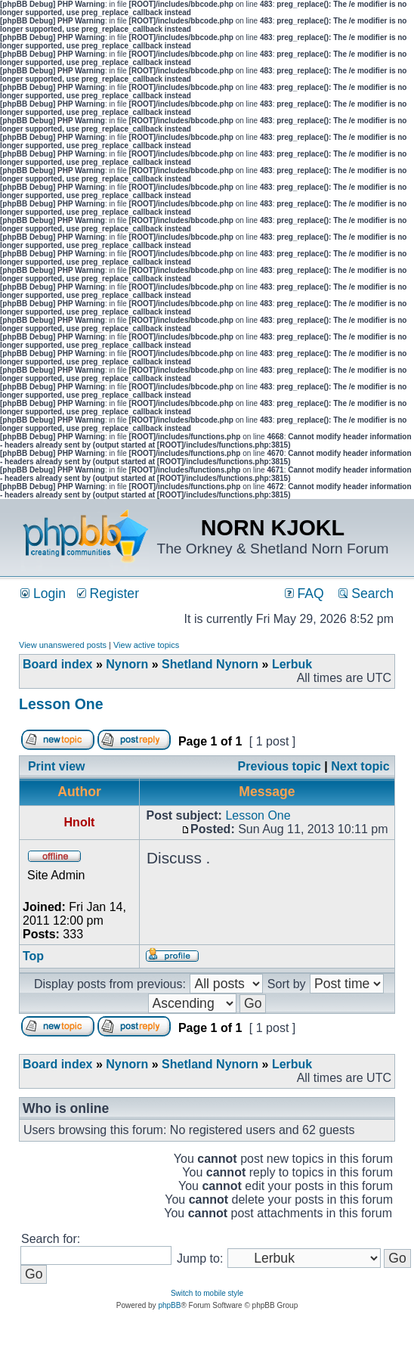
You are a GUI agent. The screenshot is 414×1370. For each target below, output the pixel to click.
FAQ (304, 593)
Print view (56, 766)
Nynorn (127, 664)
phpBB (169, 1305)
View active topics (146, 644)
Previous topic (279, 766)
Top (33, 956)
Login (43, 593)
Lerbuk (292, 664)
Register (108, 593)
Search (366, 593)
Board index (57, 664)
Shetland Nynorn (210, 664)
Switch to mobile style (207, 1293)
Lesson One (61, 704)
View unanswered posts (63, 644)
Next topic (360, 766)
